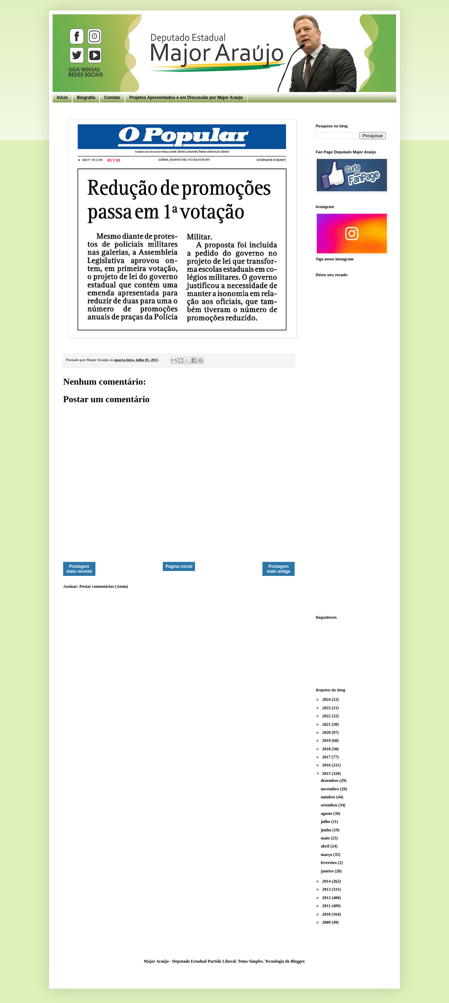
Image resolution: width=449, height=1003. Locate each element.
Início (62, 97)
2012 (327, 897)
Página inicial (179, 566)
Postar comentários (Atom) (103, 586)
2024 (327, 699)
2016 (327, 765)
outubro (328, 797)
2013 (327, 889)
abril (325, 846)
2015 (327, 773)
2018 (327, 748)
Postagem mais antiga (278, 569)
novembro (330, 788)
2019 (327, 740)
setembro (329, 805)
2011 (326, 905)
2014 (327, 881)
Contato (112, 97)
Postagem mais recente (79, 569)
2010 (327, 914)
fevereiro (329, 862)
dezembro (330, 780)
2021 (327, 724)
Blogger (297, 961)
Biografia (86, 97)
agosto (327, 813)
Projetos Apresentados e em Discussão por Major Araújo (186, 97)
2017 (327, 757)
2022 (327, 715)
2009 (327, 922)
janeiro (327, 871)
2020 (327, 732)
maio (325, 838)
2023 (327, 707)
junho (326, 830)
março (327, 854)
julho (326, 821)
